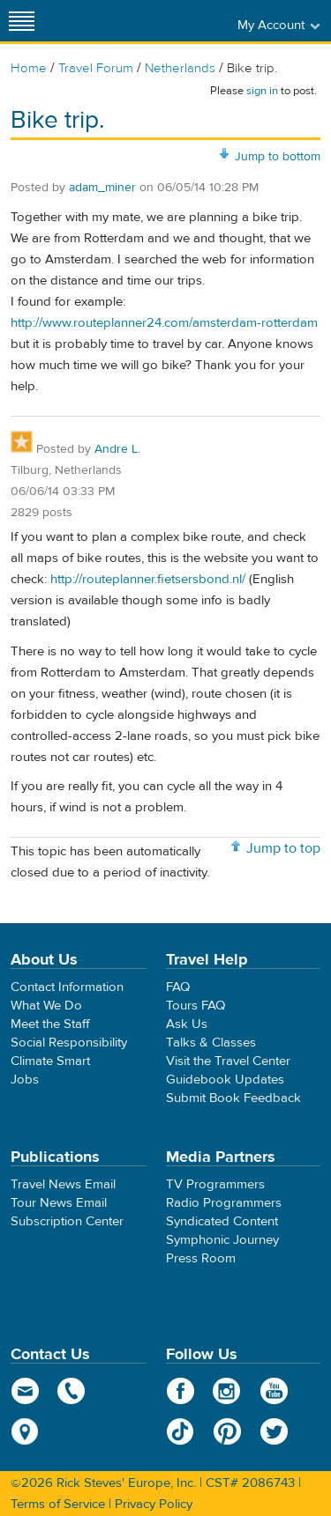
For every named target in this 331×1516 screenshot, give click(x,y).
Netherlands (180, 68)
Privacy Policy (153, 1504)
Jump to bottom (277, 157)
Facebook (180, 1391)
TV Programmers (215, 1184)
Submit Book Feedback (233, 1098)
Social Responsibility (69, 1042)
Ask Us (186, 1024)
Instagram (227, 1391)
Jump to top (283, 848)
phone (72, 1391)
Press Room (201, 1258)
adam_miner (102, 188)
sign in (262, 91)
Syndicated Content (222, 1221)
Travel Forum (95, 68)
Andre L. (117, 449)
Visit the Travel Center (228, 1061)
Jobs (25, 1079)
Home (29, 68)
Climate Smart (50, 1061)
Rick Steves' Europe (166, 20)
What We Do (46, 1005)
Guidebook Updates (225, 1079)
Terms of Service (58, 1504)
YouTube (274, 1391)
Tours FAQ (195, 1005)
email (25, 1391)
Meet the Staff (50, 1024)
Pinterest (227, 1431)
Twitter (274, 1431)
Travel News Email (63, 1184)
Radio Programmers (224, 1202)
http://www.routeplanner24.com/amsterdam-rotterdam (164, 322)
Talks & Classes (211, 1042)
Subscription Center (67, 1221)
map (25, 1431)
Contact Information (67, 987)
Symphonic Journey (222, 1239)
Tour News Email (59, 1202)
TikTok (180, 1431)
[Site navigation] (22, 20)
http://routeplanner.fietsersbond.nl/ (147, 579)
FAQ (178, 987)
